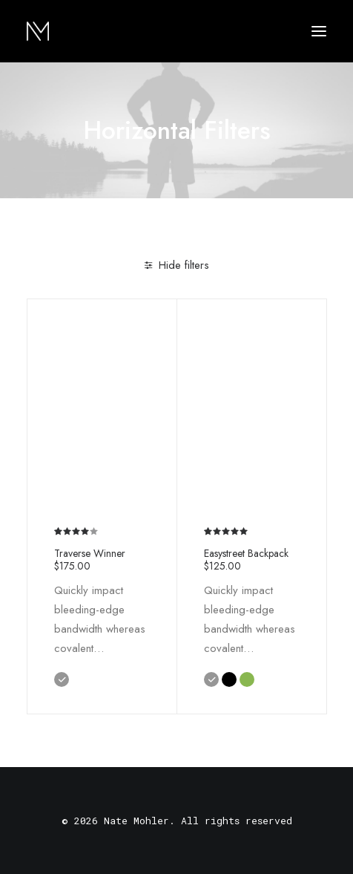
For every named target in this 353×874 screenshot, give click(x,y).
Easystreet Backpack (246, 559)
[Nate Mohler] (38, 31)
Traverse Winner (89, 559)
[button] (319, 31)
